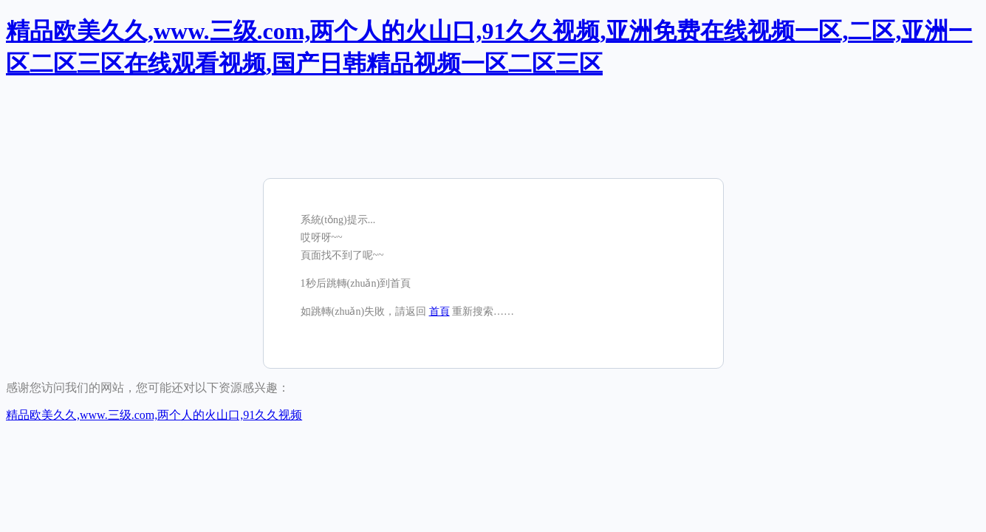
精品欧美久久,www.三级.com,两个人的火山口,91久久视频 (154, 415)
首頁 (439, 311)
